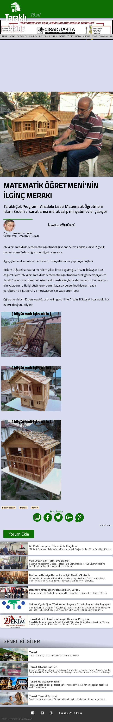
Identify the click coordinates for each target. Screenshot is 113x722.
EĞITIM (70, 36)
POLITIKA (43, 36)
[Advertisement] (56, 66)
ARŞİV (82, 28)
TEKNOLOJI (22, 36)
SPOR (94, 36)
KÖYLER (53, 36)
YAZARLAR (54, 28)
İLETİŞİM (106, 28)
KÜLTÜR (86, 36)
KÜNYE (93, 28)
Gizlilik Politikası (70, 713)
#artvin (35, 507)
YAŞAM (62, 36)
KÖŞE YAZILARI (39, 29)
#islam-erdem (8, 507)
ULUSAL (4, 36)
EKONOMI (103, 36)
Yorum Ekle (19, 534)
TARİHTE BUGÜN (69, 29)
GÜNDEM (33, 36)
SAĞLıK (78, 36)
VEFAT (12, 36)
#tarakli (23, 507)
